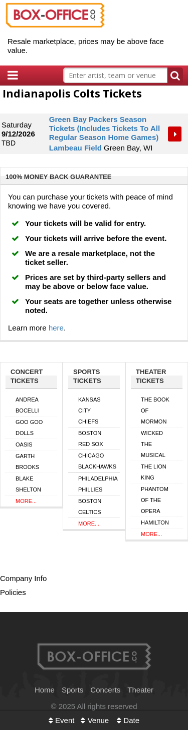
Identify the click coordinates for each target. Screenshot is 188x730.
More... (26, 501)
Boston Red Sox (90, 438)
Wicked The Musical (153, 444)
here (56, 328)
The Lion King (153, 472)
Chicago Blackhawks (97, 461)
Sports (72, 690)
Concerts (105, 690)
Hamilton (155, 523)
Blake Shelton (28, 484)
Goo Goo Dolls (29, 427)
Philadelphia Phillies (98, 484)
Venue (95, 720)
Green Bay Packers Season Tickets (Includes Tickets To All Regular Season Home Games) (104, 128)
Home (45, 690)
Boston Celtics (89, 506)
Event (62, 720)
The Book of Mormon (155, 410)
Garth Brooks (27, 461)
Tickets (175, 134)
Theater (140, 690)
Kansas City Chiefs (89, 410)
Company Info (23, 578)
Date (128, 720)
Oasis (24, 445)
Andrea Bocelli (27, 405)
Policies (13, 592)
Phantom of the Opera (154, 500)
